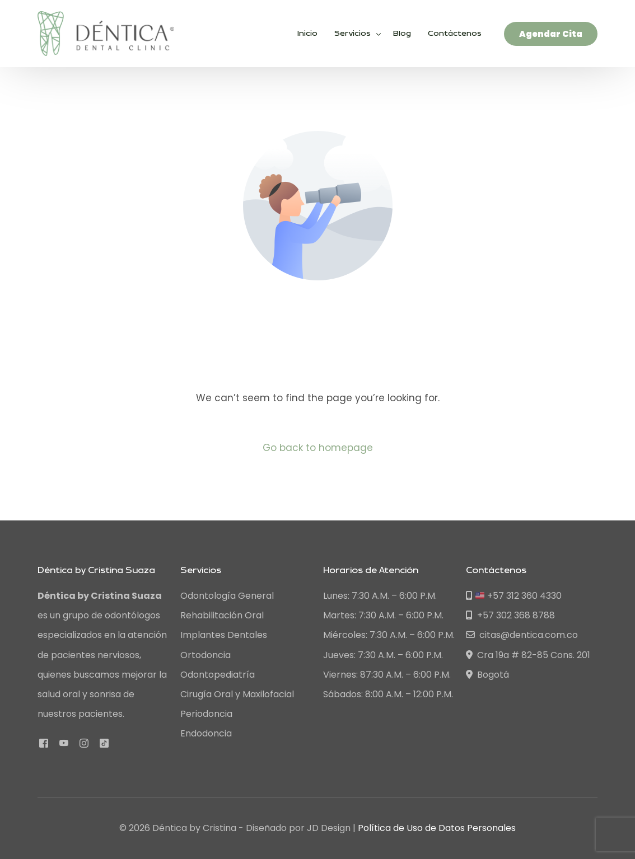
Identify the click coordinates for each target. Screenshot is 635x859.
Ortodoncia (205, 655)
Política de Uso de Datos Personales (437, 828)
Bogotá (487, 674)
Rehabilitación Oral (222, 615)
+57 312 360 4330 (514, 595)
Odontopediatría (217, 674)
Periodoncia (206, 713)
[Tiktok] (104, 742)
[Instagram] (84, 742)
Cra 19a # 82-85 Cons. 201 (528, 655)
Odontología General (227, 595)
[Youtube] (64, 742)
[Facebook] (44, 742)
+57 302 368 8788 (510, 615)
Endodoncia (206, 733)
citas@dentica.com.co (522, 634)
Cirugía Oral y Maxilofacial (237, 694)
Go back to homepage (318, 447)
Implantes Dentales (223, 634)
